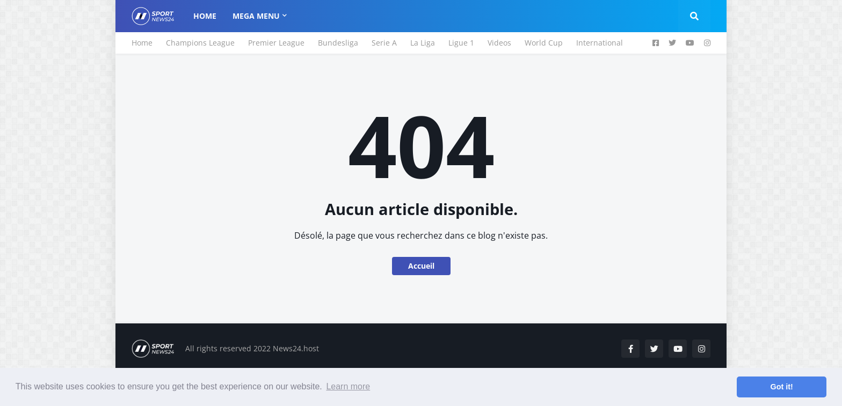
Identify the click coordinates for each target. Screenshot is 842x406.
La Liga (422, 43)
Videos (499, 43)
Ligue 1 (461, 43)
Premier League (276, 43)
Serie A (384, 43)
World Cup (544, 43)
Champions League (200, 43)
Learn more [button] (348, 386)
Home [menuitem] (204, 16)
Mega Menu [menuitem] (256, 16)
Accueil (421, 266)
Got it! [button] (782, 386)
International (599, 43)
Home (142, 43)
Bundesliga (338, 43)
